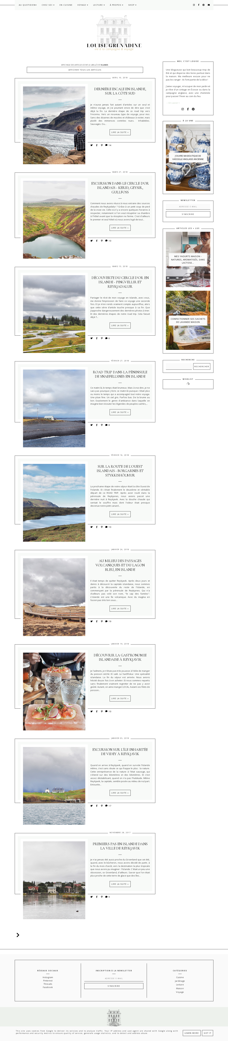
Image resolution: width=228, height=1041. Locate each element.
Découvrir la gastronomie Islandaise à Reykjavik (120, 657)
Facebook (48, 987)
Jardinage (180, 980)
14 (108, 145)
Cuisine (180, 977)
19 (108, 621)
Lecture (99, 5)
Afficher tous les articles (85, 70)
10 (108, 240)
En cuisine (66, 5)
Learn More (192, 1033)
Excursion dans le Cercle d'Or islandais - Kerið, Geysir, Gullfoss (120, 187)
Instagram (48, 977)
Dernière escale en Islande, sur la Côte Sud (120, 91)
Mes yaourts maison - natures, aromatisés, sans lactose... (188, 259)
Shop (132, 5)
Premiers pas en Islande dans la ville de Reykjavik (120, 846)
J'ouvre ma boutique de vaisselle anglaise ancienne (188, 157)
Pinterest (47, 980)
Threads (48, 983)
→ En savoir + (173, 102)
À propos (116, 5)
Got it (207, 1033)
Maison (180, 988)
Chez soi (48, 5)
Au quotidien (28, 5)
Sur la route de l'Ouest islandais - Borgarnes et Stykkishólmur (120, 470)
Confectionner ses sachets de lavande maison (188, 320)
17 (108, 805)
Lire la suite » (120, 132)
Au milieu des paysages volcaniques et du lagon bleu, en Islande (120, 565)
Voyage (82, 5)
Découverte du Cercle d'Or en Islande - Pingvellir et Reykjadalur (120, 282)
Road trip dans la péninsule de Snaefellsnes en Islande (120, 374)
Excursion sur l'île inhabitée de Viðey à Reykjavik (120, 751)
